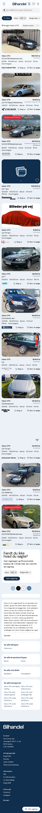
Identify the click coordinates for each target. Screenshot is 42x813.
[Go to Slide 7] (24, 440)
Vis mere (7, 635)
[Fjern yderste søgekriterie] (25, 18)
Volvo (6, 608)
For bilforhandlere (9, 777)
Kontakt (6, 800)
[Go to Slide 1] (18, 50)
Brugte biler (7, 756)
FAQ (4, 774)
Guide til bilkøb (8, 762)
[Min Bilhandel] (38, 4)
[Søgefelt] (22, 10)
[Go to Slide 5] (23, 50)
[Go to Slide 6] (23, 440)
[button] (21, 41)
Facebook (6, 792)
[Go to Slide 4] (22, 50)
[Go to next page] (29, 588)
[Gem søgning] (31, 809)
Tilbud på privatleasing (11, 765)
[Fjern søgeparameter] (39, 18)
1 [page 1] (18, 588)
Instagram (6, 795)
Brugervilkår (7, 783)
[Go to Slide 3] (19, 440)
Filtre (7, 18)
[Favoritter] (33, 4)
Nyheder (6, 759)
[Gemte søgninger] (29, 4)
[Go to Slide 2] (19, 50)
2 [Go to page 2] (23, 588)
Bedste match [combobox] (28, 26)
